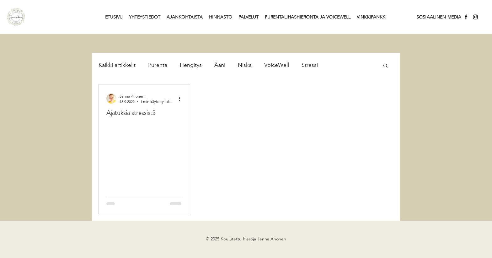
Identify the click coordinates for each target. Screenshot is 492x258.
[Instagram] (475, 17)
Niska (245, 65)
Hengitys (191, 65)
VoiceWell (276, 65)
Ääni (219, 65)
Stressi (310, 65)
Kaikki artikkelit (117, 65)
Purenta (157, 65)
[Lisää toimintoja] (181, 98)
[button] (385, 66)
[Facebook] (466, 17)
